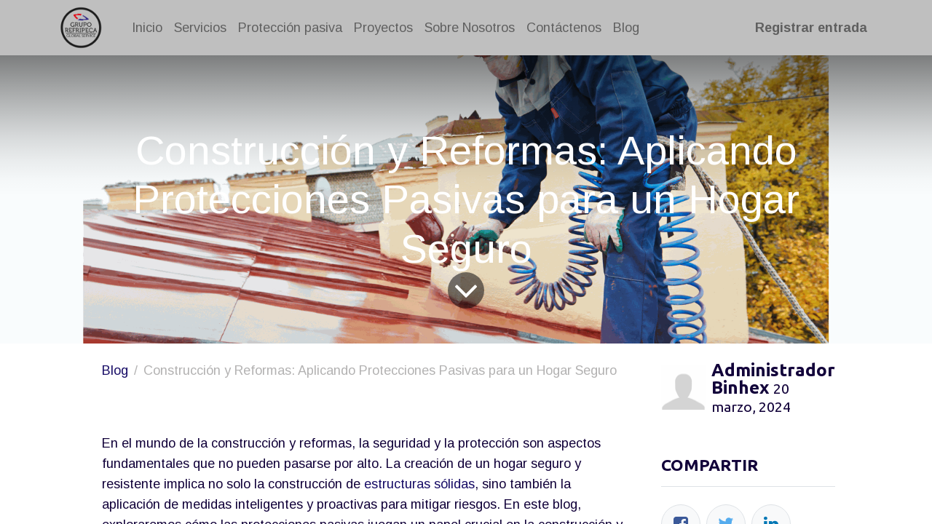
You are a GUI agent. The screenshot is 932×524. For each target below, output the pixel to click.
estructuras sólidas (419, 484)
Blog (115, 370)
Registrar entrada (808, 27)
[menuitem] (150, 28)
